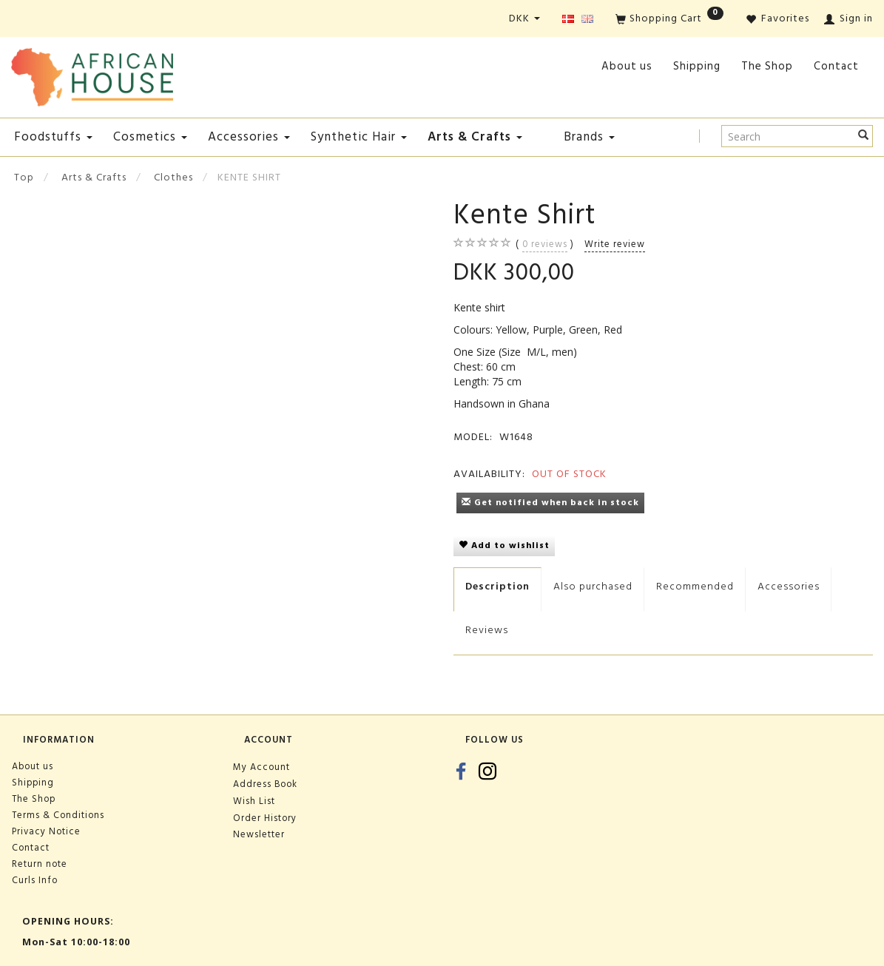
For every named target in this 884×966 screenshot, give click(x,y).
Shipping (697, 66)
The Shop (767, 66)
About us (626, 66)
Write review (614, 244)
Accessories (789, 586)
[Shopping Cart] (669, 19)
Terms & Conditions (58, 815)
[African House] (92, 74)
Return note (39, 864)
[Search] (863, 136)
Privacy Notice (46, 831)
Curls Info (35, 880)
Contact (836, 66)
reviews (544, 244)
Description (497, 586)
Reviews (486, 629)
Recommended (695, 586)
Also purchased (592, 586)
